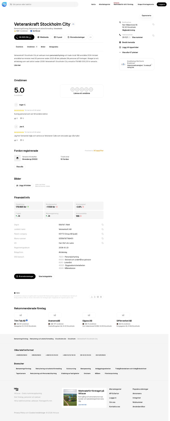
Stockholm (58, 29)
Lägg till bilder (23, 185)
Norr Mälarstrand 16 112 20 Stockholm (129, 26)
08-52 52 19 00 (85, 355)
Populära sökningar (140, 389)
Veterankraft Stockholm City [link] (87, 339)
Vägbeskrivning (128, 30)
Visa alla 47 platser (130, 52)
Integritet (137, 398)
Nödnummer (138, 402)
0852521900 (36, 355)
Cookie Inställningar (37, 413)
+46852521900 (21, 355)
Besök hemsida (128, 42)
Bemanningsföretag (21, 28)
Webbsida (43, 37)
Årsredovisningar (76, 37)
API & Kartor (114, 393)
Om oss (112, 402)
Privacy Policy (19, 413)
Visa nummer (137, 37)
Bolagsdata (53, 47)
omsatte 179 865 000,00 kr (79, 61)
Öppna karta (146, 16)
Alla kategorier (115, 389)
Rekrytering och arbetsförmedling (41, 28)
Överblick (19, 47)
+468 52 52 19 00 (52, 355)
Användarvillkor (139, 406)
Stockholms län (60, 339)
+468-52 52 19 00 (69, 355)
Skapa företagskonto (146, 4)
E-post (58, 37)
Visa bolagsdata (45, 276)
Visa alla (19, 167)
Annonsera (137, 393)
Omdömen (32, 47)
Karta (93, 4)
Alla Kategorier (104, 4)
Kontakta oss (114, 406)
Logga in (162, 4)
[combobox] (44, 4)
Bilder (43, 47)
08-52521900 (101, 355)
